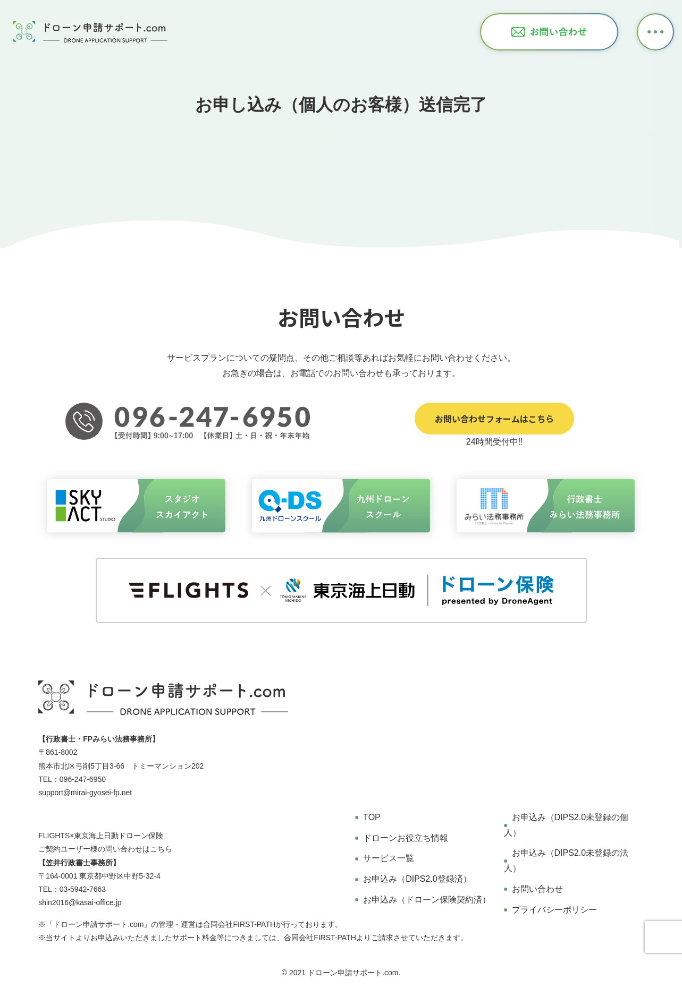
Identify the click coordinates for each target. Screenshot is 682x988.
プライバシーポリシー (554, 909)
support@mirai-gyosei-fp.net (85, 792)
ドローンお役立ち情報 (405, 837)
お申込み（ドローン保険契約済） (427, 899)
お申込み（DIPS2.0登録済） (417, 878)
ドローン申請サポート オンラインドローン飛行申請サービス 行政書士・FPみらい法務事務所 (90, 31)
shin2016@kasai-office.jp (79, 902)
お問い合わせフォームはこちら (494, 418)
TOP (372, 817)
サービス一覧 (388, 858)
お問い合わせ (537, 888)
